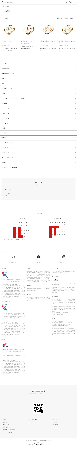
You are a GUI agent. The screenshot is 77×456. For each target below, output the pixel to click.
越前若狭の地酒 (6, 69)
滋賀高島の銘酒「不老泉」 (10, 74)
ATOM (30, 430)
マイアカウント (54, 428)
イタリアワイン (6, 117)
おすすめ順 (59, 18)
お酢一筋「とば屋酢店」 (9, 165)
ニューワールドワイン (8, 149)
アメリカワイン (6, 138)
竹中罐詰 (8, 6)
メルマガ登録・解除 (31, 428)
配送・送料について (6, 430)
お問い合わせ (54, 433)
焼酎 (3, 79)
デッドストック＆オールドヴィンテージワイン (16, 101)
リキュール (5, 95)
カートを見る (54, 430)
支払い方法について (6, 435)
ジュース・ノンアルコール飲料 (11, 176)
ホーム (3, 6)
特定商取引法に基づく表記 (8, 438)
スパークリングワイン (8, 154)
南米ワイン (5, 144)
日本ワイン (5, 106)
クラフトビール (6, 160)
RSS (27, 430)
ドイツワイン (6, 127)
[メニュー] (74, 2)
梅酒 (3, 85)
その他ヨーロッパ (7, 133)
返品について (5, 433)
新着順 (71, 18)
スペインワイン (6, 122)
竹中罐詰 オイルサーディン (27, 41)
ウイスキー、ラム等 (8, 90)
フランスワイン (6, 111)
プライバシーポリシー (7, 440)
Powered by (38, 452)
